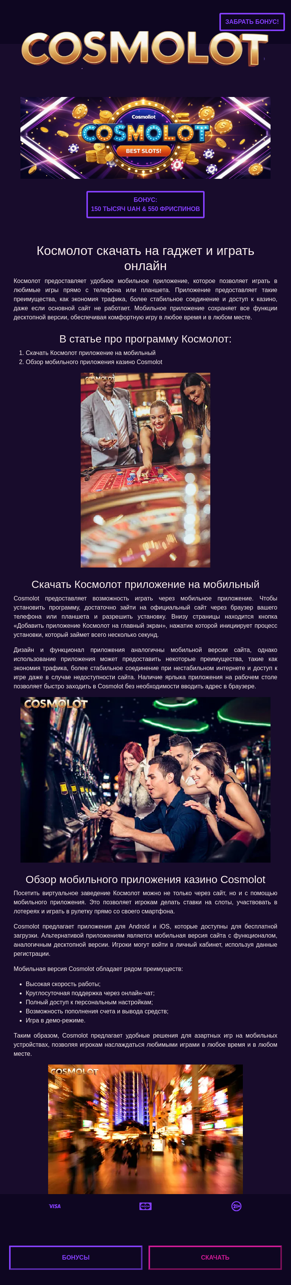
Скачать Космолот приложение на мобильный (91, 353)
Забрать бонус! (252, 22)
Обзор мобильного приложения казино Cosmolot (94, 362)
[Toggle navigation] (18, 22)
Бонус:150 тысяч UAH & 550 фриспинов (145, 204)
